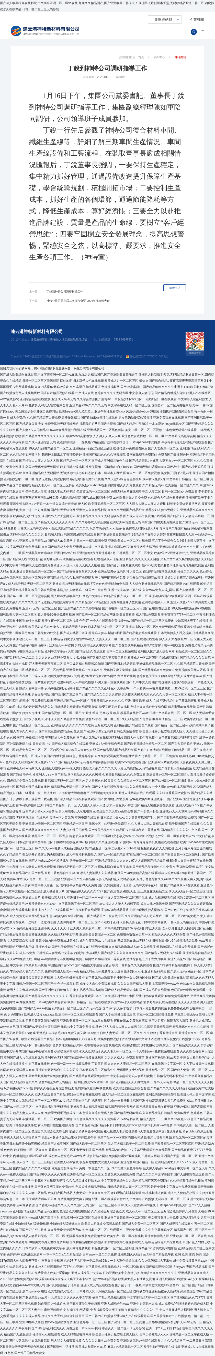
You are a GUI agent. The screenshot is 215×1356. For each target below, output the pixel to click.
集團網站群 (163, 19)
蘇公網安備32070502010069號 (147, 356)
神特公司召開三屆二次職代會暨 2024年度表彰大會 (78, 300)
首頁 (141, 57)
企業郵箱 (197, 19)
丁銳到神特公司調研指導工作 (65, 291)
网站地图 (66, 381)
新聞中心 (159, 57)
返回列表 (173, 291)
